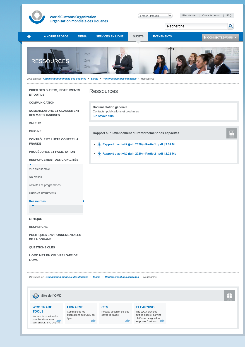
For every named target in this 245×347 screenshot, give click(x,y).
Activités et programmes (44, 185)
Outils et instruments (42, 193)
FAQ (228, 15)
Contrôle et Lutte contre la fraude (53, 142)
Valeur (35, 123)
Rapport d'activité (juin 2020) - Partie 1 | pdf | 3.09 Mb (139, 144)
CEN (104, 307)
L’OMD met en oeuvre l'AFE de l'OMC (53, 258)
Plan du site (189, 15)
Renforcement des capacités (120, 78)
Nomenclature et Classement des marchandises (54, 113)
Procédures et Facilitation (52, 151)
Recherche (38, 226)
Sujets (94, 78)
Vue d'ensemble (39, 169)
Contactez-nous (211, 15)
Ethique (35, 219)
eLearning (145, 307)
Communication (41, 102)
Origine (35, 131)
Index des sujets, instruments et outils (54, 92)
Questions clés (42, 247)
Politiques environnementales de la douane (55, 237)
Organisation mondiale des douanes (64, 78)
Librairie (75, 307)
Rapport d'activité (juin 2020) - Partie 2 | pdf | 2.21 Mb (139, 153)
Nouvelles (35, 177)
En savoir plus (104, 116)
